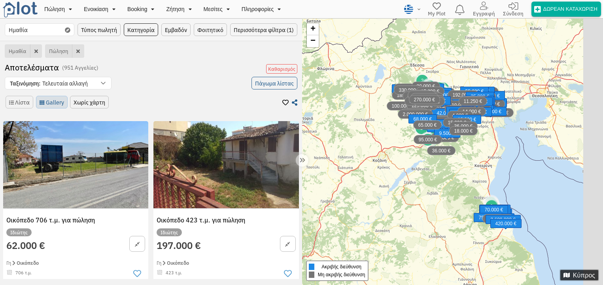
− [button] (313, 41)
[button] (58, 83)
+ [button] (313, 29)
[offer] (566, 9)
